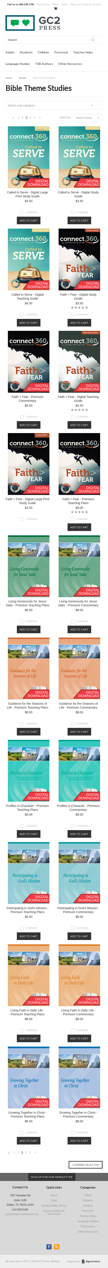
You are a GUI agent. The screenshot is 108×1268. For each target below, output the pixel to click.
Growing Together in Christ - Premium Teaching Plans (28, 1114)
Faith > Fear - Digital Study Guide (78, 296)
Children (43, 52)
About (55, 4)
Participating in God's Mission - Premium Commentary (78, 910)
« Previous (9, 1153)
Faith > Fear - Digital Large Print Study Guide (27, 501)
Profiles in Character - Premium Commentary (78, 807)
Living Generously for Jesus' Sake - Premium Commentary (78, 603)
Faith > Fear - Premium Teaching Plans (78, 501)
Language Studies (17, 64)
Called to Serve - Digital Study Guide (78, 194)
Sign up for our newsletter (52, 1177)
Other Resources (70, 64)
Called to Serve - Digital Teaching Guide (27, 296)
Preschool (61, 52)
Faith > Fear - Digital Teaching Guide (78, 398)
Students (26, 52)
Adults (10, 52)
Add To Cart (29, 220)
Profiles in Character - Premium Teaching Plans (27, 807)
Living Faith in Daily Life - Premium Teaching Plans (27, 1012)
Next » (36, 1153)
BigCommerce (92, 1261)
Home (9, 78)
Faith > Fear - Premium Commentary (27, 398)
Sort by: (65, 117)
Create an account (91, 4)
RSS (56, 1247)
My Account (43, 4)
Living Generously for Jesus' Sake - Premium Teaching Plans (27, 603)
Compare (31, 212)
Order (64, 4)
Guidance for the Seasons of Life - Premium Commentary (78, 705)
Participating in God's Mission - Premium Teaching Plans (28, 910)
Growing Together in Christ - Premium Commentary (78, 1114)
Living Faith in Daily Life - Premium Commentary (78, 1012)
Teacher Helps (83, 52)
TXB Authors (44, 64)
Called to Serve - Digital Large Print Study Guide (27, 194)
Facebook (49, 1247)
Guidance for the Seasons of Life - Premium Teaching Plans (27, 705)
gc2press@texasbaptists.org (22, 1214)
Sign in (74, 4)
